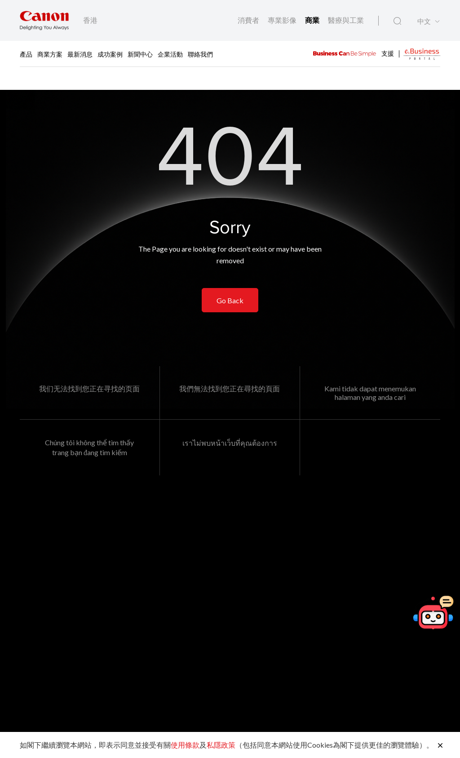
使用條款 (185, 744)
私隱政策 (221, 744)
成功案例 (110, 54)
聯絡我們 (200, 54)
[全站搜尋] (397, 21)
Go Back (230, 300)
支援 (387, 53)
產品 (26, 54)
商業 (313, 20)
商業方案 (49, 54)
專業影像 (283, 20)
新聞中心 (140, 54)
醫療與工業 (346, 20)
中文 (424, 21)
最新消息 (80, 54)
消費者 (249, 20)
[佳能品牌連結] (44, 20)
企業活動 (170, 54)
